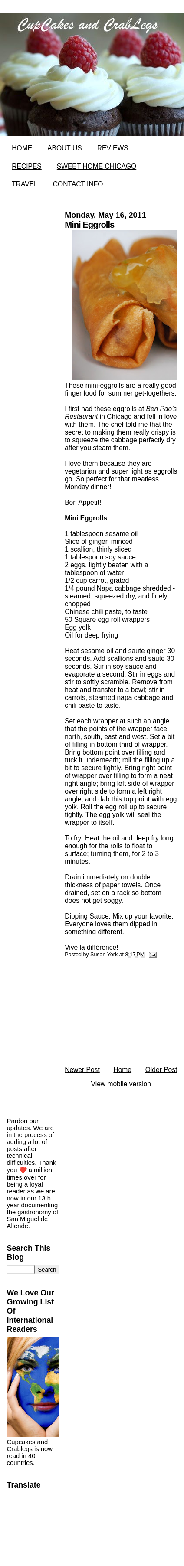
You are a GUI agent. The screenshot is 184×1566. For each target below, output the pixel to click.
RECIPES (26, 166)
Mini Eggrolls (89, 224)
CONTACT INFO (78, 184)
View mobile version (121, 1084)
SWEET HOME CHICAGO (96, 166)
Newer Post (82, 1069)
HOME (22, 148)
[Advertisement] (117, 1014)
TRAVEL (25, 184)
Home (122, 1069)
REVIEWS (112, 148)
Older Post (161, 1069)
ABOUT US (64, 148)
